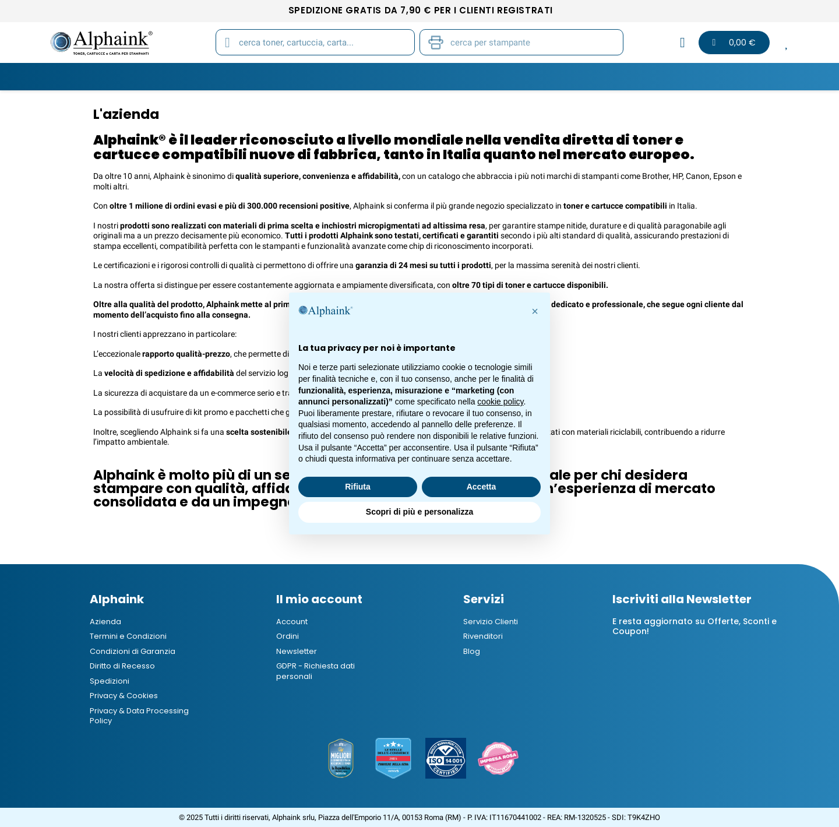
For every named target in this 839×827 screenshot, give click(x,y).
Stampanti (415, 76)
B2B (624, 76)
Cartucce (234, 76)
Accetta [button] (481, 486)
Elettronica (565, 76)
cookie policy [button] (500, 401)
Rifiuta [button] (358, 486)
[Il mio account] (682, 42)
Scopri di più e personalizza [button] (419, 511)
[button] (535, 311)
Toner (174, 76)
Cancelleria (488, 76)
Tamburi (298, 76)
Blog (666, 76)
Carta (354, 76)
